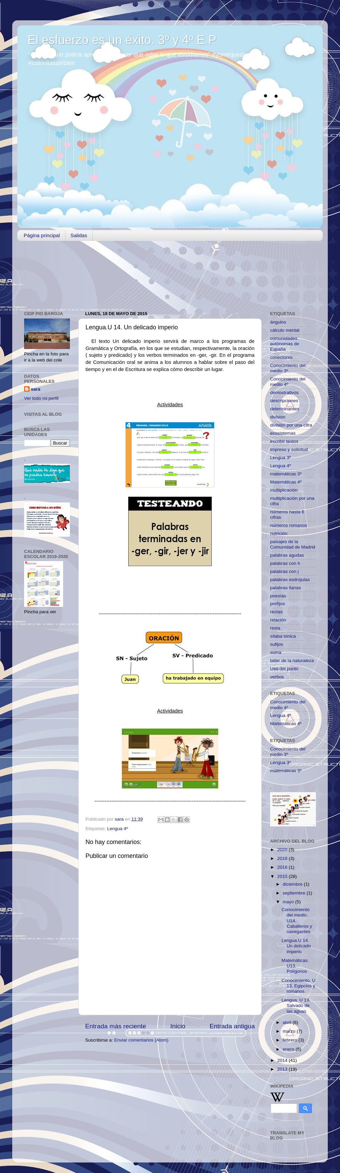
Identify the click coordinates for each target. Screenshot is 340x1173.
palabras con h (285, 563)
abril (287, 1022)
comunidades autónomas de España (284, 344)
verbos (277, 676)
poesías (278, 595)
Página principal (42, 235)
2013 (283, 1069)
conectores (281, 357)
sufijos (276, 644)
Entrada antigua (232, 1026)
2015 (283, 876)
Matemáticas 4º (286, 482)
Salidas (79, 235)
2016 (283, 867)
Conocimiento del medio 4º (287, 381)
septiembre (295, 893)
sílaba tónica (283, 636)
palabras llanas (285, 587)
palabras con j (284, 571)
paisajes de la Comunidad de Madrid (292, 544)
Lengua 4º (117, 828)
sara (35, 389)
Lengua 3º (280, 457)
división (277, 416)
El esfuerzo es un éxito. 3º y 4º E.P (121, 40)
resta (275, 628)
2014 (283, 1060)
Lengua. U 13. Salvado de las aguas (296, 1005)
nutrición (278, 533)
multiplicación (284, 490)
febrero (291, 1040)
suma (275, 652)
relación (278, 619)
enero (289, 1049)
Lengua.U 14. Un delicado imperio (296, 946)
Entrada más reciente (115, 1026)
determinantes (284, 408)
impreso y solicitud (289, 449)
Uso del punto (284, 668)
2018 (283, 858)
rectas (276, 611)
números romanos (288, 525)
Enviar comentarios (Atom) (141, 1040)
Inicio (177, 1026)
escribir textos (284, 441)
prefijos (277, 603)
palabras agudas (287, 555)
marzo (290, 1031)
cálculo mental (284, 330)
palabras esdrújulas (290, 579)
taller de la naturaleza (292, 660)
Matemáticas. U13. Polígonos (295, 966)
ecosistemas (283, 433)
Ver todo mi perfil (41, 398)
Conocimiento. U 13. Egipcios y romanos (299, 986)
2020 (283, 849)
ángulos (278, 322)
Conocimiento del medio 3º (287, 368)
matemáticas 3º (286, 473)
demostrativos (284, 392)
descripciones (284, 400)
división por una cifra (291, 425)
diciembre (293, 884)
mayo (289, 901)
